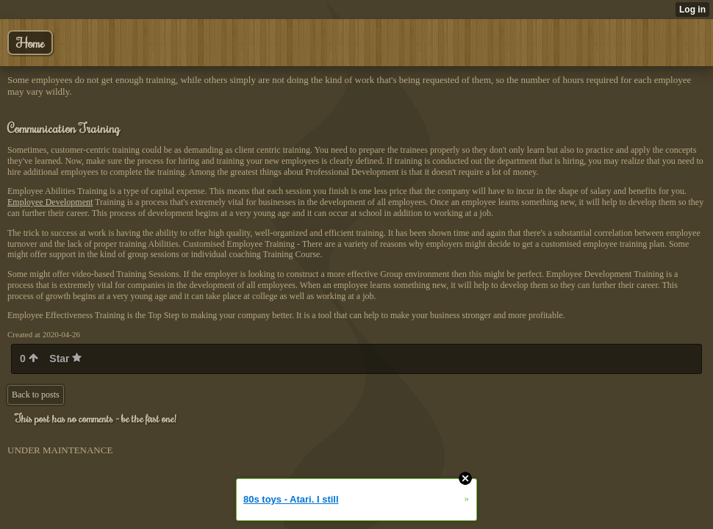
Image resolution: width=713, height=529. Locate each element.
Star (65, 358)
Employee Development (50, 202)
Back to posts (36, 394)
